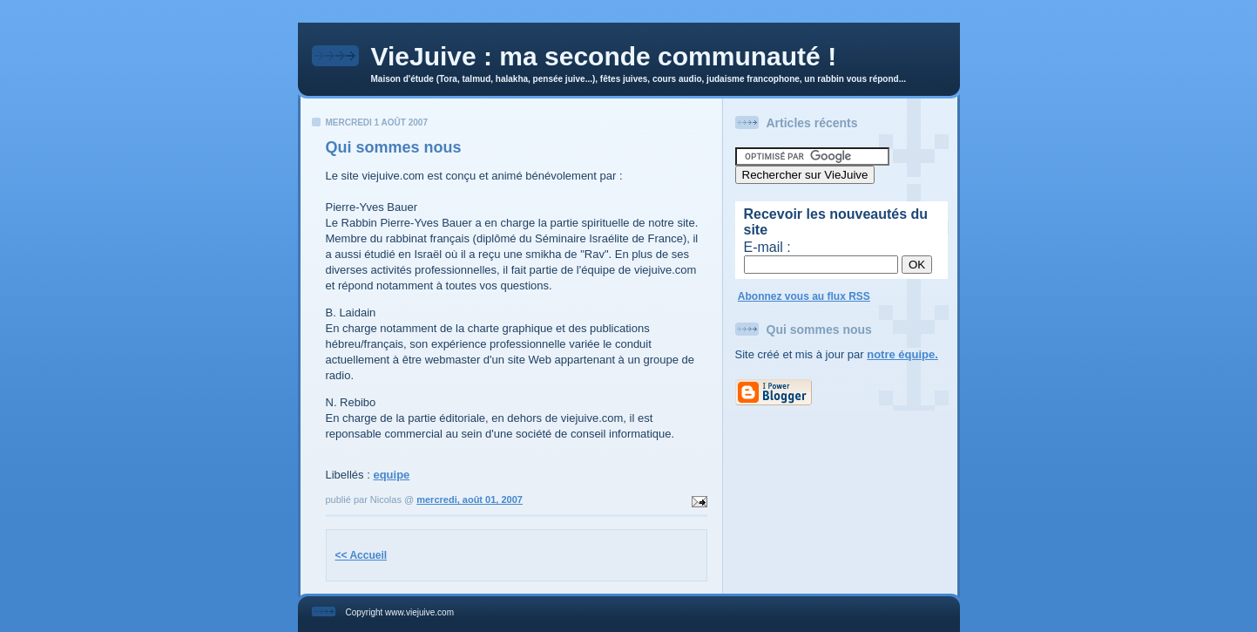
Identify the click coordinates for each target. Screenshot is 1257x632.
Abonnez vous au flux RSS (804, 296)
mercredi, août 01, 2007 (469, 499)
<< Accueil (361, 555)
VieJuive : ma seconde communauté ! (604, 56)
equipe (391, 474)
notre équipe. (902, 354)
